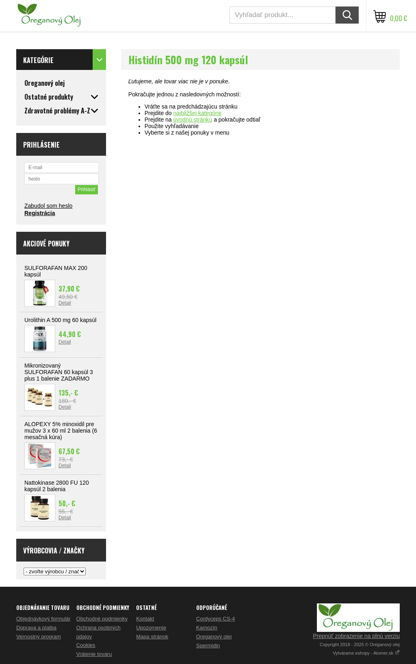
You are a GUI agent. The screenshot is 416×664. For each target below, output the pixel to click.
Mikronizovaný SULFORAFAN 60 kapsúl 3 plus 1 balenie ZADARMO (58, 372)
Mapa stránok (152, 637)
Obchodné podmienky (102, 619)
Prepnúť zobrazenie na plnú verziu (356, 636)
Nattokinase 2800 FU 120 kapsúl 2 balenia (56, 485)
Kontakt (145, 619)
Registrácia (39, 213)
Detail (64, 303)
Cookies (85, 645)
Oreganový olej (214, 637)
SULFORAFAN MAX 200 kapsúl (55, 271)
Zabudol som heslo (48, 205)
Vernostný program (38, 637)
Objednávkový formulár (43, 619)
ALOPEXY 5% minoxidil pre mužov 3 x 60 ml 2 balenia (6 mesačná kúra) (60, 430)
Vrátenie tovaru (94, 654)
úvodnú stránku (192, 119)
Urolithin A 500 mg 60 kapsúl (60, 320)
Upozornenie (151, 628)
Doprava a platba (36, 628)
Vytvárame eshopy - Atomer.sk (366, 653)
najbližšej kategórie (197, 113)
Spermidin (208, 645)
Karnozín (206, 628)
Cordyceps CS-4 (215, 619)
